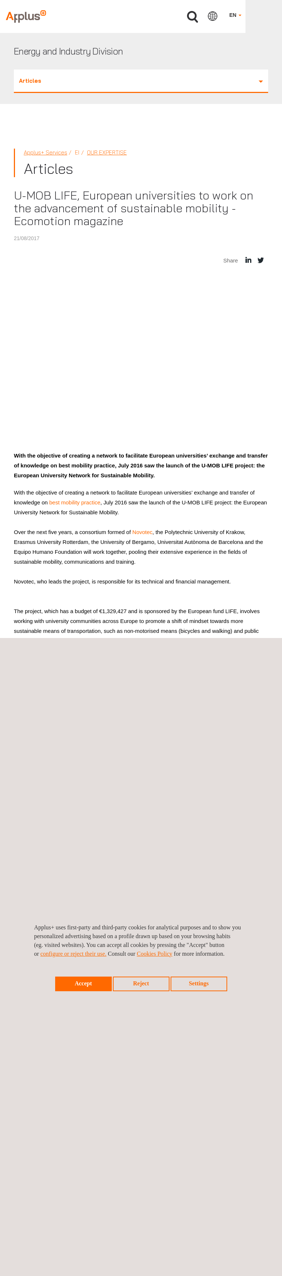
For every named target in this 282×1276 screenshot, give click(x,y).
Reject (141, 983)
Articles (141, 80)
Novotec (142, 532)
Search (192, 17)
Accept (83, 983)
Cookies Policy (154, 954)
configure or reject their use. (74, 954)
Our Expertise (107, 152)
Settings (199, 983)
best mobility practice (74, 502)
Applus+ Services (45, 152)
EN (235, 15)
